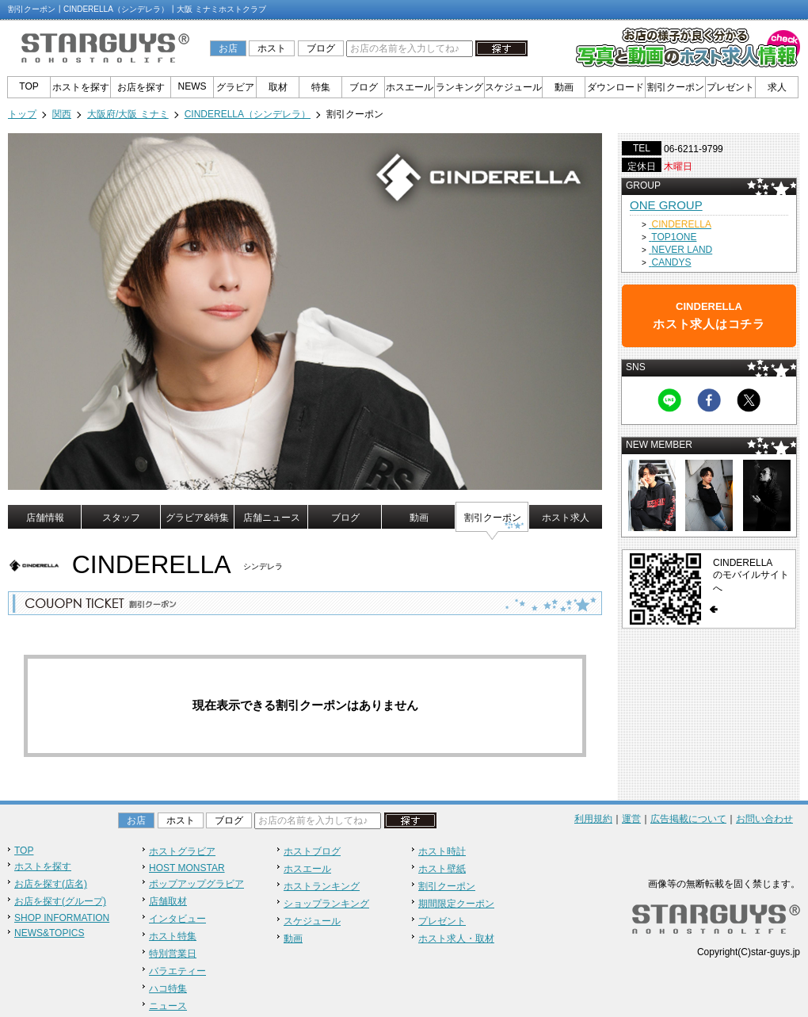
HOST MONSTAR (187, 868)
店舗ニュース (271, 517)
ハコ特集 (168, 988)
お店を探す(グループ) (60, 901)
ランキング (459, 87)
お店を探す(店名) (50, 883)
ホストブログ (312, 851)
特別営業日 (172, 953)
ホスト (271, 48)
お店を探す (141, 87)
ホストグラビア (182, 851)
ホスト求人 (565, 517)
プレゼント (730, 87)
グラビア (235, 87)
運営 (631, 818)
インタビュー (177, 918)
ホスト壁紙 (442, 868)
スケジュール (513, 87)
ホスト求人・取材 (456, 938)
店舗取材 (168, 901)
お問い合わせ (764, 818)
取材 (278, 87)
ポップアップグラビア (196, 883)
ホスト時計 (442, 851)
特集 (320, 87)
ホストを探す (80, 87)
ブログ (321, 48)
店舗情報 (45, 517)
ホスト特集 (172, 936)
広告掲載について (688, 818)
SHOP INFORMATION (61, 917)
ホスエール (409, 87)
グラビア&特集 (197, 517)
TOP (28, 86)
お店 (228, 48)
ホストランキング (322, 886)
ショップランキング (326, 903)
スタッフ (121, 517)
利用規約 (593, 818)
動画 (564, 87)
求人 (777, 87)
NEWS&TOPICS (49, 933)
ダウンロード (615, 87)
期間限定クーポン (456, 903)
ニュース (168, 1005)
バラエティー (177, 971)
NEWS (192, 86)
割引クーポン (675, 87)
